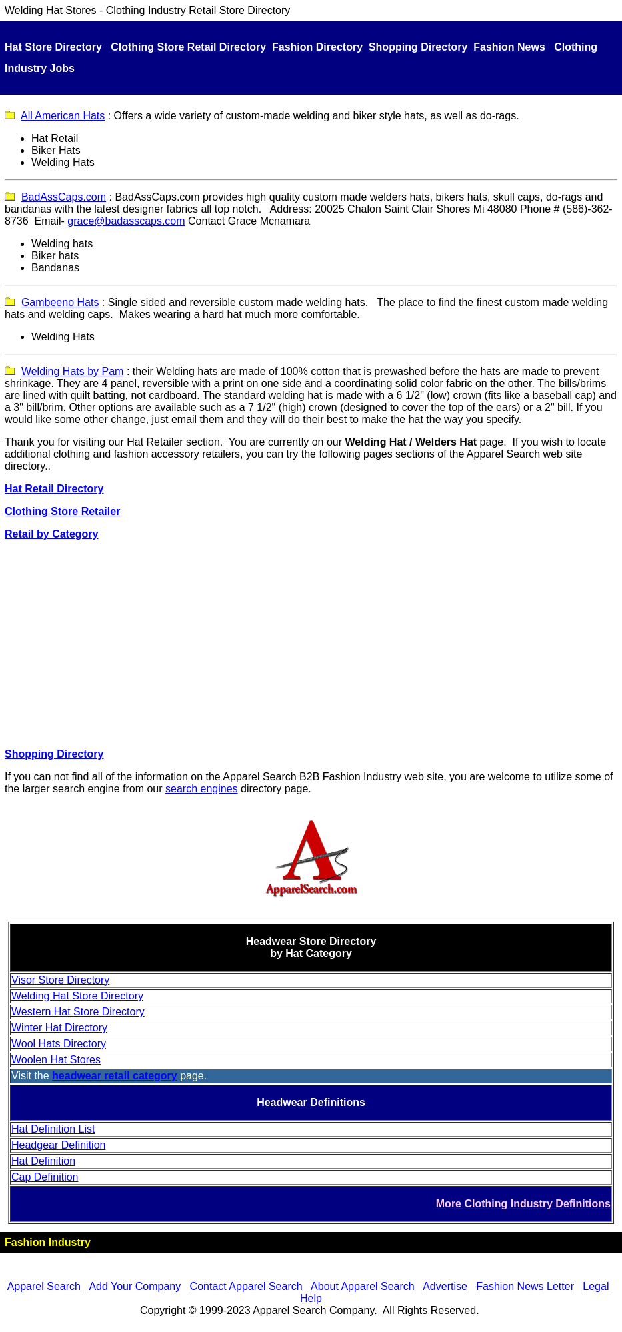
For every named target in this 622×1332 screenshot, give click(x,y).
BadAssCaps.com (63, 197)
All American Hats (63, 115)
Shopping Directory (54, 754)
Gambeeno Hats (60, 302)
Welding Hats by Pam (72, 371)
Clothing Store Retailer (62, 511)
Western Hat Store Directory (78, 1011)
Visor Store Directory (60, 980)
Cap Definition (45, 1177)
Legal (596, 1286)
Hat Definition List (53, 1129)
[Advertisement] (311, 644)
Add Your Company (135, 1286)
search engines (201, 788)
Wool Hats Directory (58, 1043)
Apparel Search (503, 454)
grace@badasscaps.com (126, 221)
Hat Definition (43, 1161)
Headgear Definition (58, 1145)
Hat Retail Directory (54, 488)
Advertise (445, 1286)
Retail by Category (51, 534)
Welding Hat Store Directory (77, 995)
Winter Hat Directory (59, 1027)
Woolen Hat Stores (56, 1059)
